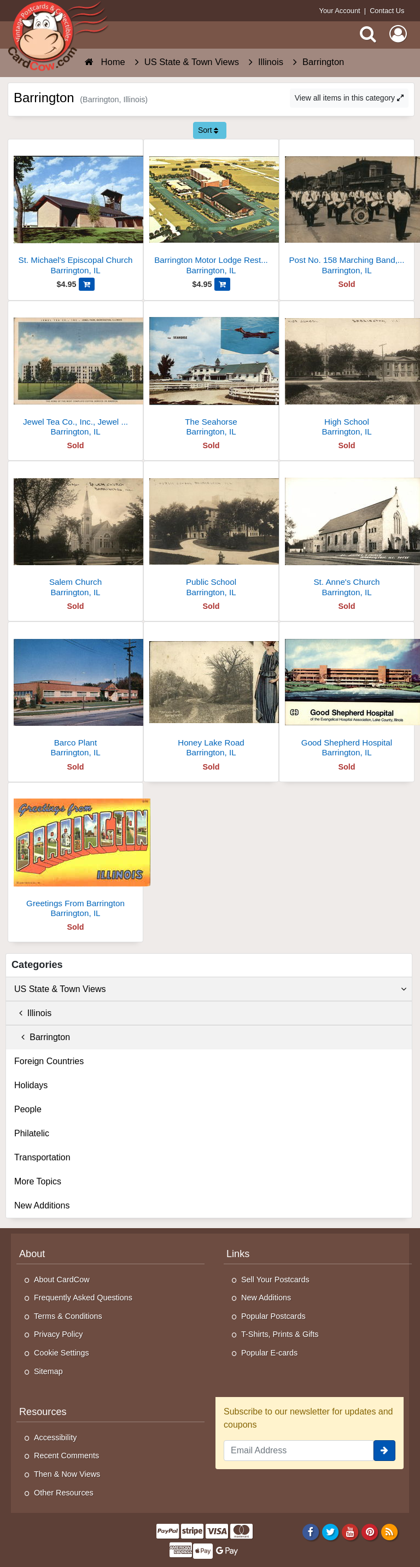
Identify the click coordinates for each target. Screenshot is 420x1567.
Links (237, 1253)
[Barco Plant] (75, 693)
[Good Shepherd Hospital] (347, 693)
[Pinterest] (370, 1531)
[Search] (368, 34)
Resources (43, 1411)
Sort (208, 130)
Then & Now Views (67, 1474)
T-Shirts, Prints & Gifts (280, 1334)
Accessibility (55, 1437)
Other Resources (64, 1492)
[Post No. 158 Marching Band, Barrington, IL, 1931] (347, 211)
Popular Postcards (273, 1316)
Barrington (42, 1037)
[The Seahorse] (211, 373)
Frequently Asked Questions (83, 1297)
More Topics (37, 1181)
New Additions (41, 1205)
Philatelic (31, 1133)
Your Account (339, 11)
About (32, 1253)
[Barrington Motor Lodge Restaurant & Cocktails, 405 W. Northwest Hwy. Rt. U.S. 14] (211, 211)
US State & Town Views (210, 989)
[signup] (384, 1450)
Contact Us (387, 11)
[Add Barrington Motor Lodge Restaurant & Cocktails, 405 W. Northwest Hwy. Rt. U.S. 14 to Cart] (222, 284)
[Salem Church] (75, 533)
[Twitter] (330, 1531)
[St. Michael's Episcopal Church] (75, 211)
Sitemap (48, 1371)
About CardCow (62, 1279)
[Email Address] (299, 1450)
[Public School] (211, 533)
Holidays (31, 1085)
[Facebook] (310, 1531)
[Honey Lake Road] (211, 693)
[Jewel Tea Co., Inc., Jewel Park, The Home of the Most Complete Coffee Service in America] (75, 373)
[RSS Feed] (389, 1531)
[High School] (347, 373)
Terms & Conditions (68, 1316)
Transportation (42, 1157)
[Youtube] (350, 1531)
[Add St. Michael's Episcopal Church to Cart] (87, 284)
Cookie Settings (61, 1352)
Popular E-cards (269, 1352)
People (28, 1109)
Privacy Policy (58, 1334)
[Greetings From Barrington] (75, 854)
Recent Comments (66, 1455)
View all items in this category (349, 97)
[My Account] (398, 34)
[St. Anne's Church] (347, 533)
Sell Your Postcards (275, 1279)
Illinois (32, 1013)
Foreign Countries (49, 1061)
